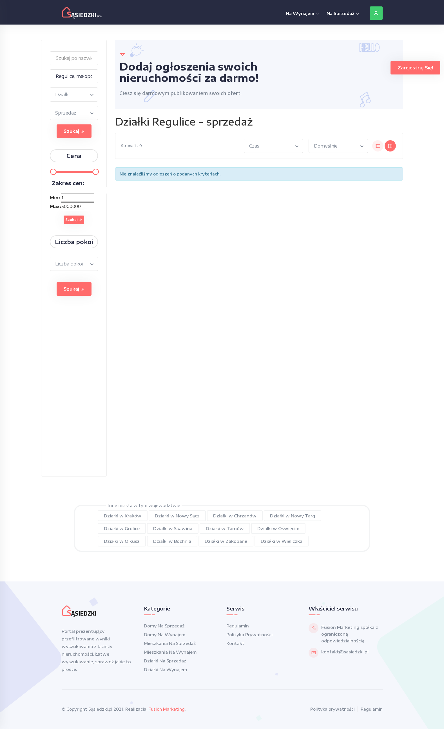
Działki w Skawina (172, 528)
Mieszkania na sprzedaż (170, 643)
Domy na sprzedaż (164, 625)
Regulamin (237, 625)
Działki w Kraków (122, 515)
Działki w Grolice (122, 528)
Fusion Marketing (166, 709)
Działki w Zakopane (226, 541)
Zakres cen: (68, 183)
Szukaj (74, 131)
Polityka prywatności (249, 634)
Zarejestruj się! (415, 68)
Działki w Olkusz (122, 541)
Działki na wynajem (165, 669)
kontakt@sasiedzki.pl (345, 651)
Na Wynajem (302, 13)
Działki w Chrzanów (234, 515)
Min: (54, 197)
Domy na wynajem (164, 634)
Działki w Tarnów (225, 528)
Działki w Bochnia (172, 541)
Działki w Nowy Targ (292, 515)
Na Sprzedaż (343, 13)
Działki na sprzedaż (165, 660)
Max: (54, 206)
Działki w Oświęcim (278, 528)
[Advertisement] (73, 391)
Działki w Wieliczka (281, 541)
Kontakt (235, 643)
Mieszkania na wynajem (170, 652)
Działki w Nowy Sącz (177, 515)
